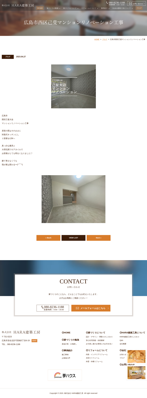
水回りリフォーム (92, 358)
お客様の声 (66, 358)
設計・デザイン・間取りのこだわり (99, 337)
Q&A (121, 340)
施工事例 (65, 355)
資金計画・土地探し (69, 344)
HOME (42, 8)
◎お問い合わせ (127, 364)
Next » (98, 238)
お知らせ (123, 354)
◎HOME (66, 332)
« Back (48, 238)
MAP (35, 340)
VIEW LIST (73, 238)
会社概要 (123, 344)
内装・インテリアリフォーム (97, 354)
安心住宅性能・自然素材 (95, 340)
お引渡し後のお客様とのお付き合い (99, 344)
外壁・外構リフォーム (94, 361)
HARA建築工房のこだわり (129, 337)
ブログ (139, 8)
